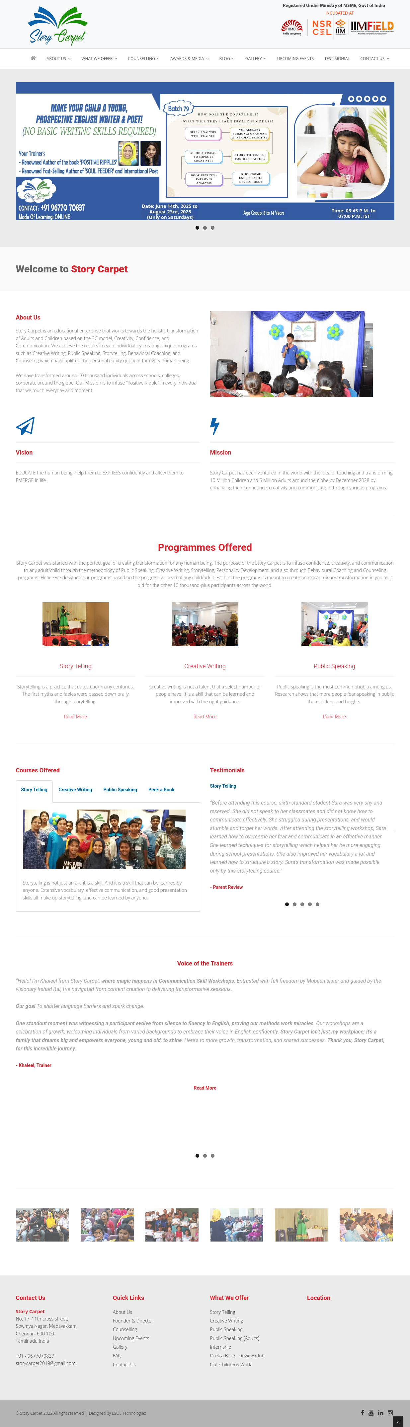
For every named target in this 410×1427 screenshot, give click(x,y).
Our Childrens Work (230, 1364)
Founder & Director (133, 1321)
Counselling (144, 58)
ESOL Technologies (129, 1413)
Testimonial (337, 58)
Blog (227, 58)
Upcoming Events (295, 58)
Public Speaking (226, 1329)
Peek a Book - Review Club (237, 1355)
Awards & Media (189, 58)
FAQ (117, 1355)
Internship (220, 1347)
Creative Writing (226, 1321)
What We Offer (99, 58)
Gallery (256, 58)
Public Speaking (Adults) (235, 1338)
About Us (59, 58)
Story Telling (222, 1312)
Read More (75, 716)
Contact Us (375, 58)
